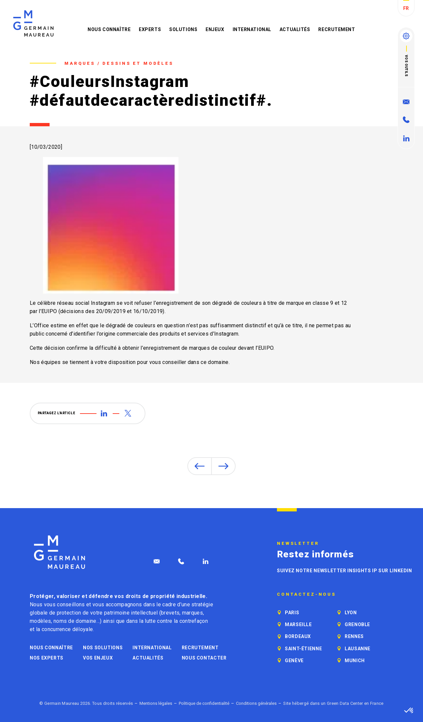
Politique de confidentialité (204, 703)
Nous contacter (204, 658)
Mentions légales (155, 703)
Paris (292, 612)
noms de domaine (75, 621)
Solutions (183, 29)
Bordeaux (298, 636)
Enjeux (215, 29)
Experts (150, 29)
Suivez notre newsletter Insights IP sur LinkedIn (344, 570)
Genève (294, 660)
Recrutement (336, 29)
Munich (355, 660)
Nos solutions (103, 647)
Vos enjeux (98, 658)
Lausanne (357, 648)
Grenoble (357, 624)
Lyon (351, 612)
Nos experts (46, 658)
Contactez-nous (306, 594)
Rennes (354, 636)
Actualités (295, 29)
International (252, 29)
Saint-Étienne (303, 648)
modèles (40, 621)
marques (192, 613)
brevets (170, 613)
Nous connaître (109, 29)
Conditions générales (256, 703)
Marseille (298, 624)
